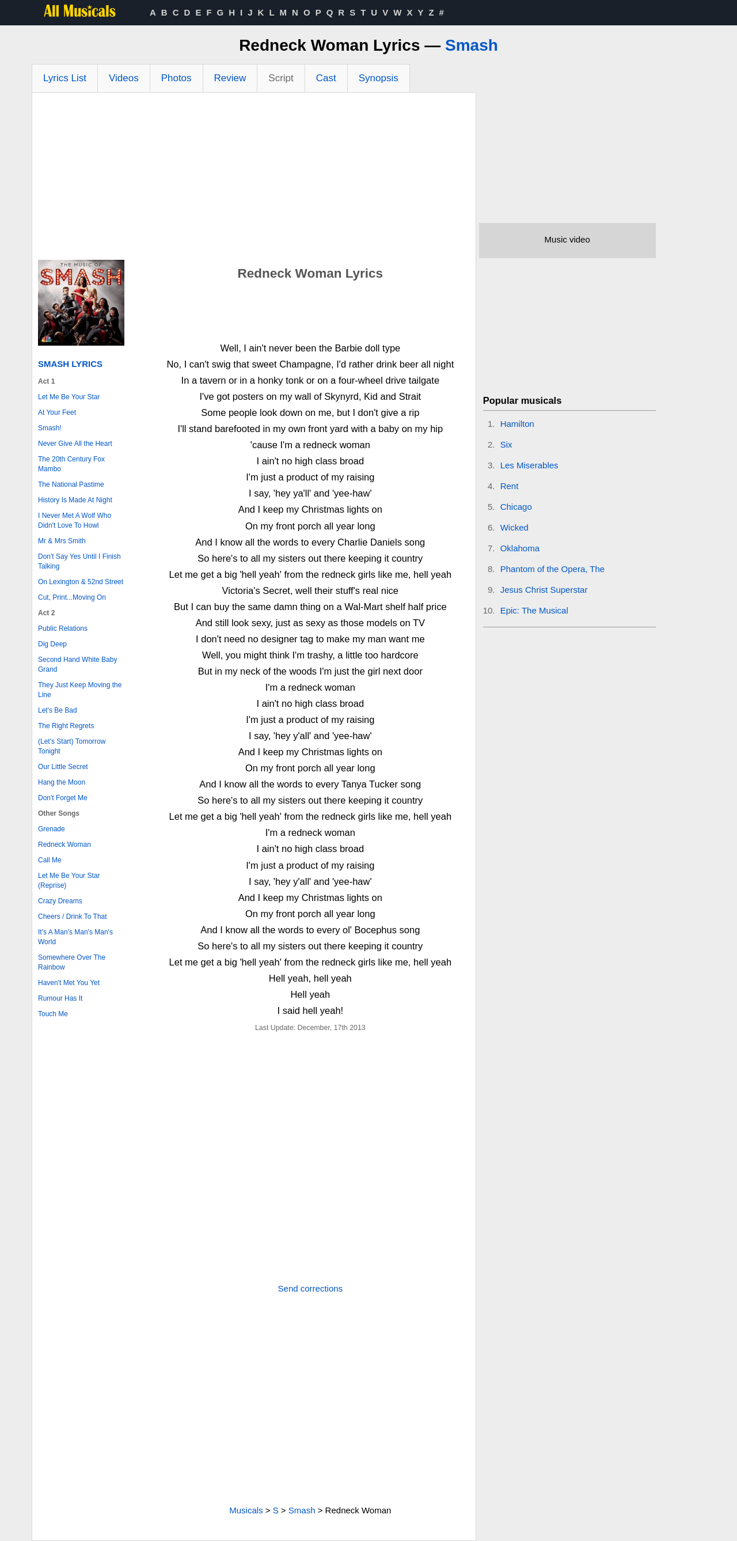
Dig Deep (52, 644)
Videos (124, 78)
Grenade (51, 829)
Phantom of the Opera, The (552, 569)
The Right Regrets (66, 726)
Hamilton (517, 424)
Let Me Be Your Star (69, 397)
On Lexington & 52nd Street (80, 582)
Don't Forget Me (63, 798)
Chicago (516, 507)
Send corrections (310, 1288)
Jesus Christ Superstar (544, 590)
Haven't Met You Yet (69, 983)
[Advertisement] (254, 179)
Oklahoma (520, 548)
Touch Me (53, 1014)
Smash (471, 45)
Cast (326, 78)
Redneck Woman (64, 844)
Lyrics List (64, 78)
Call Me (50, 860)
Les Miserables (529, 465)
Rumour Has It (60, 998)
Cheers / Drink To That (72, 917)
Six (506, 444)
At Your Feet (57, 412)
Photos (176, 78)
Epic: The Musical (534, 610)
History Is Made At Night (75, 500)
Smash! (50, 428)
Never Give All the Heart (75, 444)
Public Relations (63, 628)
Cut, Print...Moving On (72, 597)
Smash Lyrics (70, 364)
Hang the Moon (61, 782)
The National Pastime (71, 484)
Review (230, 78)
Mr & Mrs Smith (62, 541)
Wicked (514, 527)
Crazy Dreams (60, 901)
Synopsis (378, 78)
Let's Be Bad (57, 710)
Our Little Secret (63, 767)
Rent (509, 486)
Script (280, 78)
